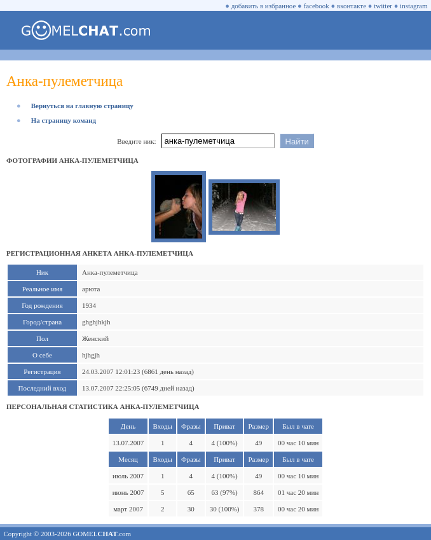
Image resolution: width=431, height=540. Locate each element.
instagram (413, 6)
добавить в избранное (263, 6)
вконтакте (351, 6)
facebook (316, 6)
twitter (383, 6)
